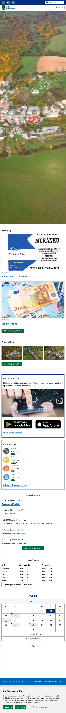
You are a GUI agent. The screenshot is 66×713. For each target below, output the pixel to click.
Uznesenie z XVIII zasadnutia (14, 543)
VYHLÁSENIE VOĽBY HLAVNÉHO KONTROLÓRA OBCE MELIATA (27, 523)
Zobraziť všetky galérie (12, 364)
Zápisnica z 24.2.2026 (11, 514)
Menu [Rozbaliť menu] (59, 7)
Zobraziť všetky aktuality (12, 330)
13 (6, 620)
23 (33, 625)
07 (15, 615)
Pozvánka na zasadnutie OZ (13, 533)
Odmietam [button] (20, 707)
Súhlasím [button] (8, 707)
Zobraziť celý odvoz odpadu (14, 485)
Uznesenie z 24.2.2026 (11, 504)
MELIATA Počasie (33, 657)
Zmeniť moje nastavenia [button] (37, 707)
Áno (36, 681)
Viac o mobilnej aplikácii (13, 433)
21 (15, 625)
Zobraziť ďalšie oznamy (33, 548)
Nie (40, 681)
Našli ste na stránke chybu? (53, 681)
